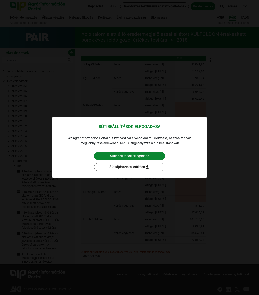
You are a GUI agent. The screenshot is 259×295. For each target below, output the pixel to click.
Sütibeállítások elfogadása (129, 156)
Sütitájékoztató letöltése (129, 167)
